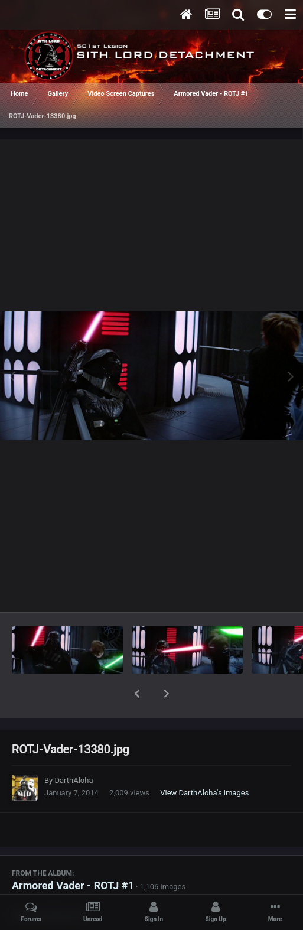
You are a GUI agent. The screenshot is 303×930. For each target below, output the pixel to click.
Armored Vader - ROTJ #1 (73, 854)
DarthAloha (73, 749)
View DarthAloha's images (204, 761)
